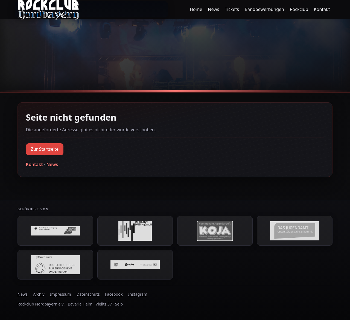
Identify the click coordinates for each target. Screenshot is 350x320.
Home (196, 9)
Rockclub (299, 9)
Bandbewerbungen (264, 9)
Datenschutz (88, 294)
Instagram (137, 294)
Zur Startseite (45, 149)
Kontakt (322, 9)
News (213, 9)
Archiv (39, 294)
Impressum (60, 294)
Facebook (114, 294)
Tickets (232, 9)
